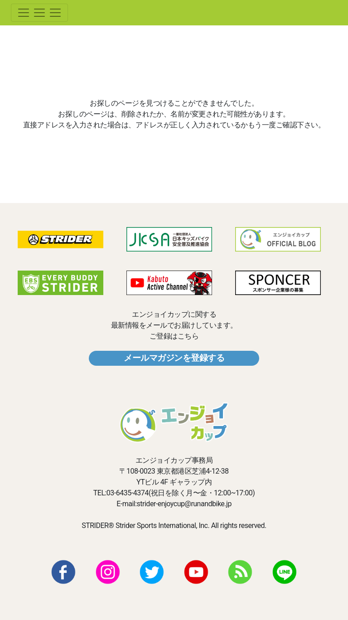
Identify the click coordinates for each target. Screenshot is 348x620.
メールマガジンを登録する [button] (174, 358)
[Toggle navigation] (39, 13)
